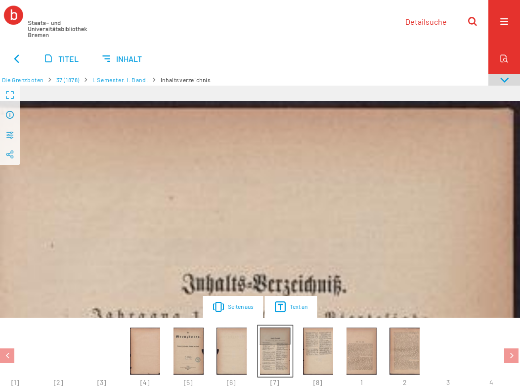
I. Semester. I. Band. (120, 79)
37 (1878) (68, 79)
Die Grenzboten (22, 79)
